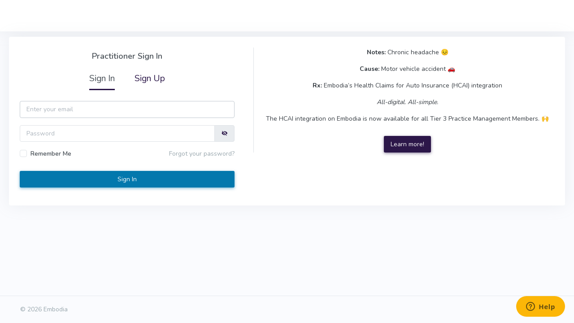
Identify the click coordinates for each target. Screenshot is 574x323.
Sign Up (150, 78)
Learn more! (407, 144)
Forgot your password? (202, 153)
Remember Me (50, 153)
